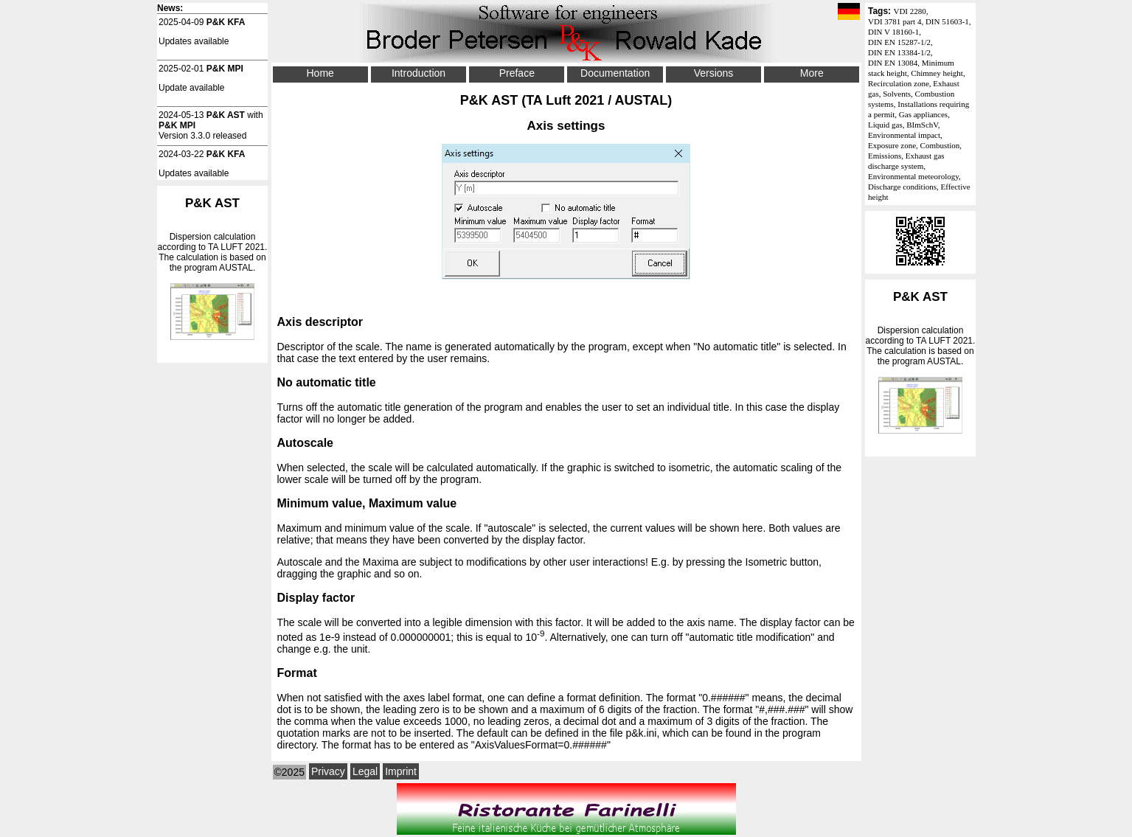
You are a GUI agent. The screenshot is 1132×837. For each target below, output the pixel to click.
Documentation (615, 73)
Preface (517, 73)
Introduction (418, 73)
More (812, 73)
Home (319, 73)
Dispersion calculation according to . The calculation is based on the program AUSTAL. (920, 362)
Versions (714, 73)
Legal (365, 771)
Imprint (401, 771)
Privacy (328, 771)
